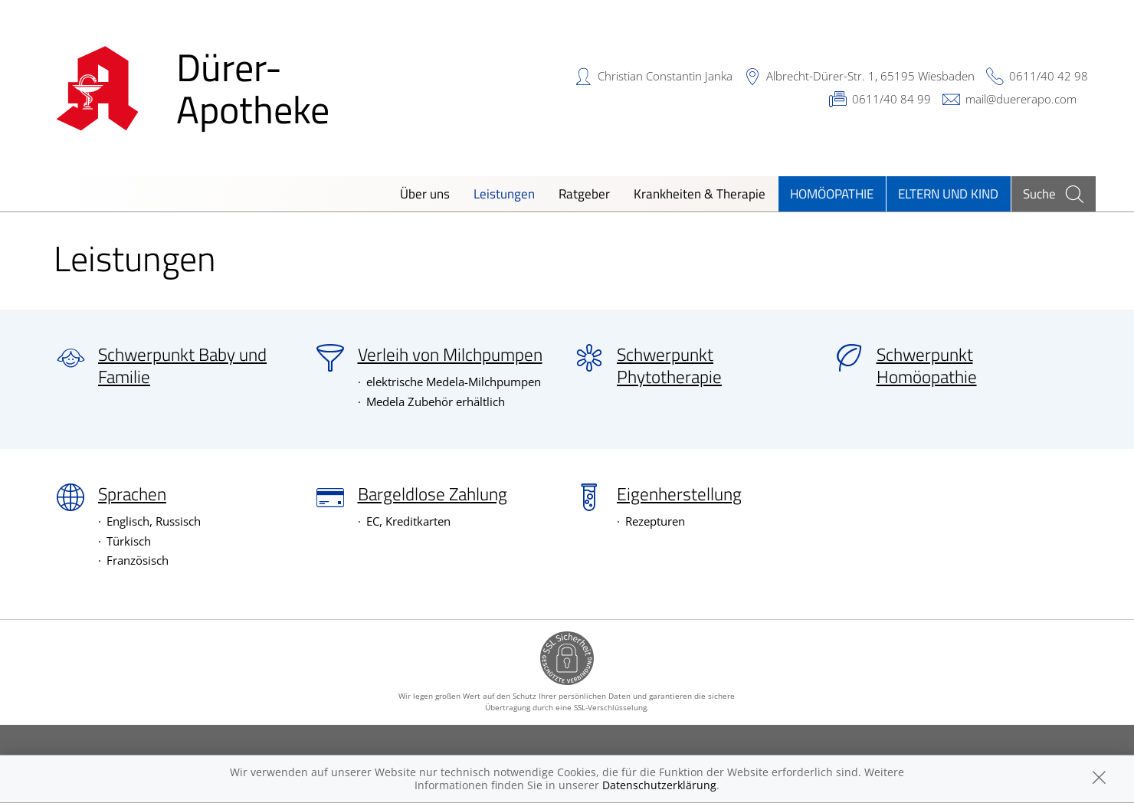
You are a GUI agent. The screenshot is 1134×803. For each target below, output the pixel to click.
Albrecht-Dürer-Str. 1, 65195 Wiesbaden (870, 76)
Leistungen (504, 193)
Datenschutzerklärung (659, 785)
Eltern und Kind (948, 193)
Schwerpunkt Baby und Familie (182, 366)
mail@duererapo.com (1021, 99)
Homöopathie (831, 193)
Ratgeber (584, 193)
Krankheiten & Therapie (699, 193)
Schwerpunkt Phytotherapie (669, 366)
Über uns (425, 193)
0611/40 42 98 (1048, 76)
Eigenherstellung (679, 494)
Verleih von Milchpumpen (450, 355)
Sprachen (132, 494)
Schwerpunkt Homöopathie (927, 366)
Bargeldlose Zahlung (432, 494)
